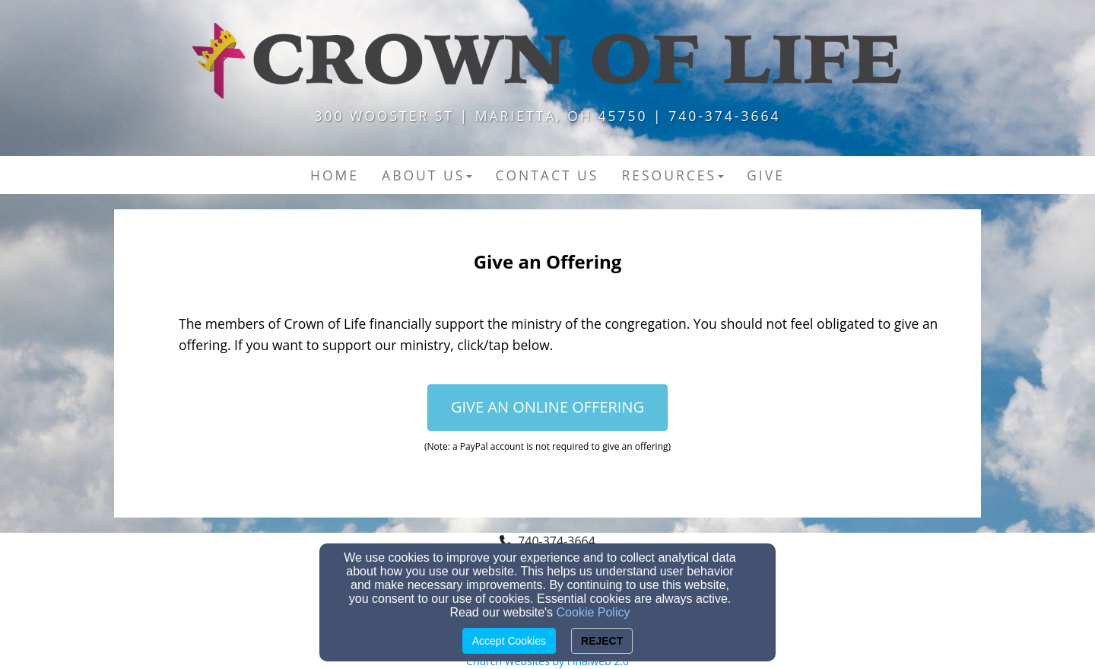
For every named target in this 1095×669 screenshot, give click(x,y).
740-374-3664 (556, 541)
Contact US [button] (546, 175)
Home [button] (334, 175)
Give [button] (766, 175)
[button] (547, 407)
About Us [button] (427, 175)
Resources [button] (672, 175)
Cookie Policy (593, 612)
